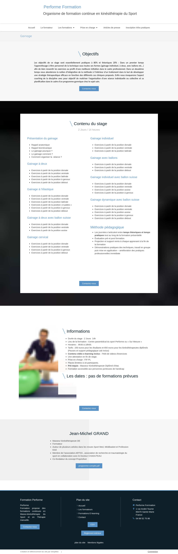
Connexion (153, 551)
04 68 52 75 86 (143, 518)
